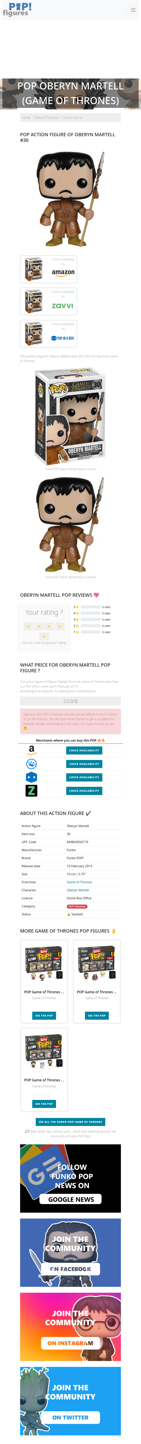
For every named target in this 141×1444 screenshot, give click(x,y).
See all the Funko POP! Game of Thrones (70, 1086)
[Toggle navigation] (133, 10)
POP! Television (77, 871)
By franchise (67, 1431)
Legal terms (99, 1438)
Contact (83, 1438)
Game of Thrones (79, 847)
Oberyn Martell (78, 855)
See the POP (44, 980)
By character (87, 1431)
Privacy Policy (119, 1438)
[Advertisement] (70, 49)
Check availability (84, 715)
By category (107, 1431)
